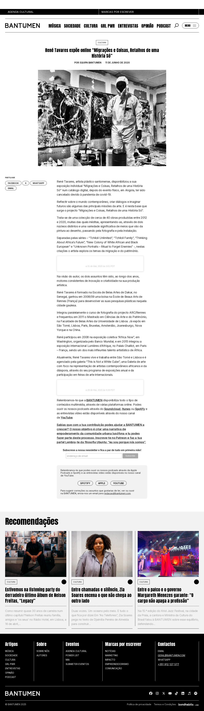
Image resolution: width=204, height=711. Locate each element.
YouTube (66, 417)
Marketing (111, 655)
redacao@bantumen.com (117, 493)
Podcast (164, 25)
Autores (42, 655)
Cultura (91, 25)
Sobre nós (43, 651)
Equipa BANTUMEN (90, 62)
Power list (72, 655)
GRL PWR (108, 25)
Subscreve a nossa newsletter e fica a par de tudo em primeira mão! (102, 450)
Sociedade (72, 25)
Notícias (110, 651)
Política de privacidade (139, 704)
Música (55, 25)
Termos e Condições (165, 704)
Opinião (147, 25)
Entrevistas (128, 25)
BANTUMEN (94, 400)
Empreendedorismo (117, 664)
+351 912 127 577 (168, 664)
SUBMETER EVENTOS (77, 664)
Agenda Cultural (76, 651)
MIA (68, 659)
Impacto (110, 659)
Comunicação (113, 668)
